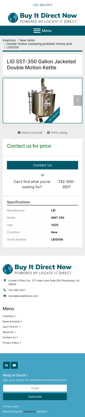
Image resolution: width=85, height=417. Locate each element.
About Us (8, 332)
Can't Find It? (11, 326)
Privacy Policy (11, 342)
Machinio (42, 411)
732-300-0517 (42, 5)
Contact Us (42, 165)
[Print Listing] (57, 132)
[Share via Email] (30, 132)
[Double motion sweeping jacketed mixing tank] (39, 44)
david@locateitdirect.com (23, 295)
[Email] (35, 388)
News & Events (11, 321)
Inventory (8, 316)
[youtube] (14, 365)
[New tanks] (27, 40)
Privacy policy (11, 406)
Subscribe (35, 396)
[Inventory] (9, 40)
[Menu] (37, 31)
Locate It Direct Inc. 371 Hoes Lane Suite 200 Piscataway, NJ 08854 (44, 282)
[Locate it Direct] (37, 268)
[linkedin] (6, 365)
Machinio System (13, 411)
